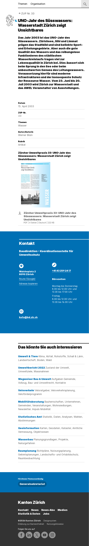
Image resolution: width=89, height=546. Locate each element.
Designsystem (50, 520)
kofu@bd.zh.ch (28, 317)
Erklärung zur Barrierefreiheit (31, 524)
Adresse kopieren (28, 283)
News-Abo (48, 510)
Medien (62, 510)
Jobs (46, 513)
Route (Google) (27, 278)
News (35, 510)
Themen (22, 3)
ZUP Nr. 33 (27, 13)
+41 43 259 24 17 (61, 270)
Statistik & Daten (29, 513)
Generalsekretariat (32, 484)
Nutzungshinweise (55, 524)
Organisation (38, 3)
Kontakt (23, 510)
